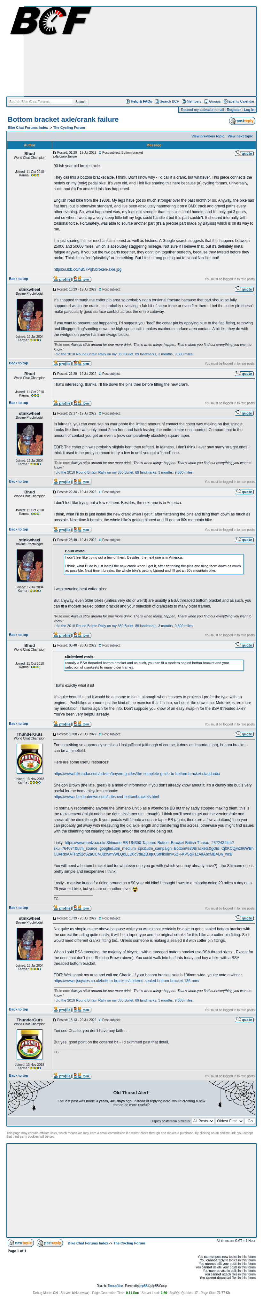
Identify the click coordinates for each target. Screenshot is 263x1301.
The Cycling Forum (69, 127)
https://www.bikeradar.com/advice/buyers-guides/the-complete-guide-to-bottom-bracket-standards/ (137, 773)
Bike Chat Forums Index (28, 127)
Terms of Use (115, 1286)
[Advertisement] (140, 51)
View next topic (240, 136)
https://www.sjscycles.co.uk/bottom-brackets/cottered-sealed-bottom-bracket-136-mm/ (126, 981)
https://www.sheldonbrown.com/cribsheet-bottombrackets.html (106, 796)
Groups (214, 101)
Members (194, 101)
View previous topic (207, 136)
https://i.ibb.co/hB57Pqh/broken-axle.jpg (87, 269)
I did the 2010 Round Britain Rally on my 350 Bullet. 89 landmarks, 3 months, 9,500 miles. (124, 354)
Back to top (18, 279)
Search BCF (169, 101)
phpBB (143, 1286)
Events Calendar (241, 101)
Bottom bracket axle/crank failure (63, 119)
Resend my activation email (202, 110)
